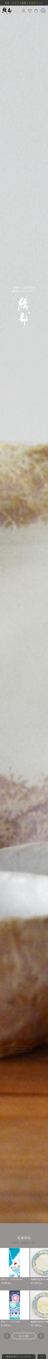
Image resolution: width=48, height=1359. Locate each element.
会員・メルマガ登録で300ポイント (24, 2)
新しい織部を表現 (17, 1048)
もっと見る (24, 1335)
